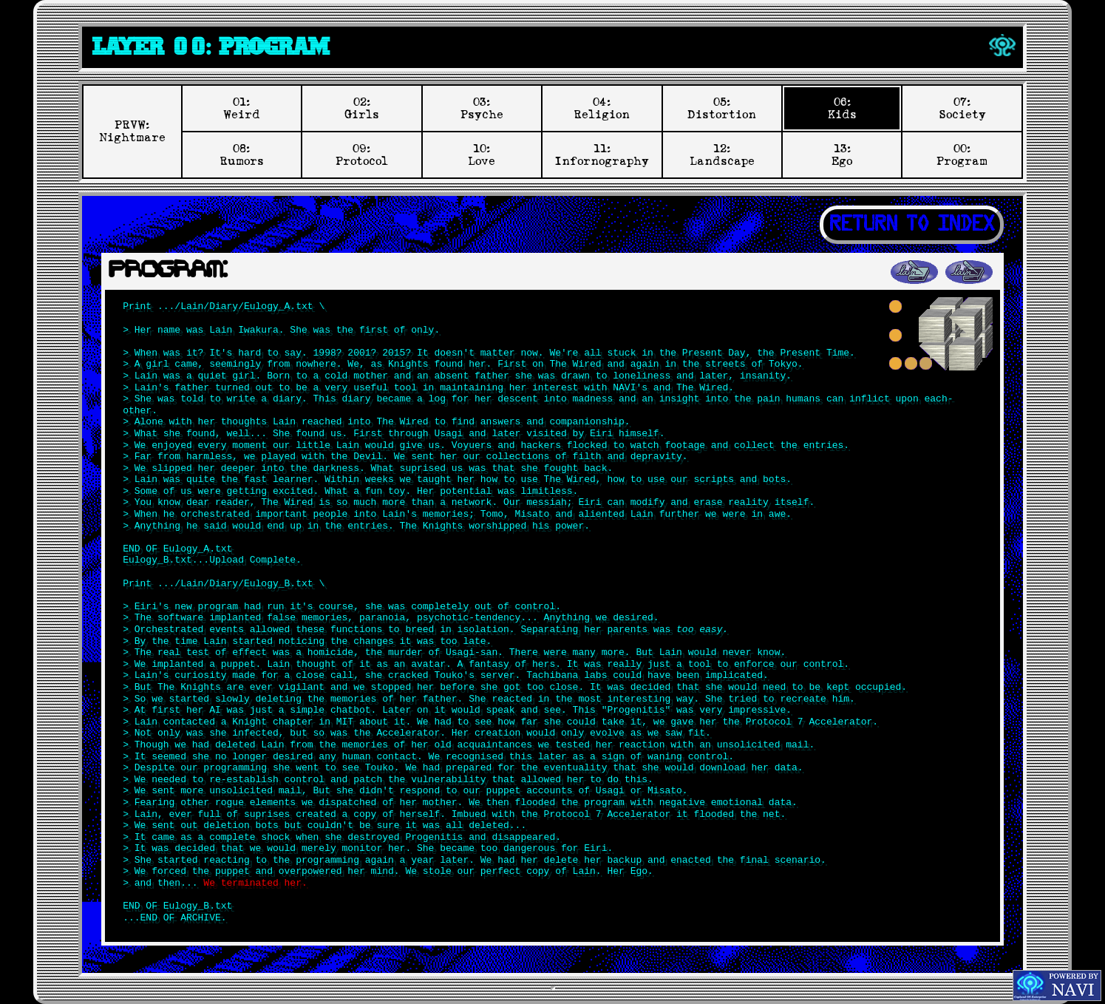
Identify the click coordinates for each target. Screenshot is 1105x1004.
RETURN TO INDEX (911, 224)
